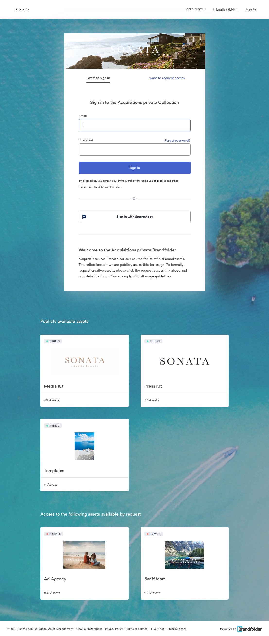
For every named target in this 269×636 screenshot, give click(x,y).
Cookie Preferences (89, 629)
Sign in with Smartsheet (117, 216)
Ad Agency (55, 579)
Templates (54, 470)
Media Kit (53, 386)
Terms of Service (111, 187)
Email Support (176, 629)
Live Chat (157, 629)
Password (86, 140)
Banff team (154, 579)
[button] (225, 9)
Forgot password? (178, 140)
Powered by (241, 629)
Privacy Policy (127, 181)
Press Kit (153, 386)
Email (83, 116)
